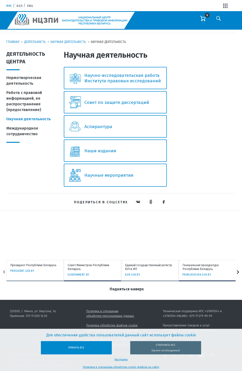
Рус (9, 6)
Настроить (121, 359)
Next (238, 272)
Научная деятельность (68, 42)
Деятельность (35, 42)
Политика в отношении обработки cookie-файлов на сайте (121, 367)
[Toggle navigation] (231, 21)
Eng (30, 6)
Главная (12, 42)
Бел (19, 6)
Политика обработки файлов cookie (112, 325)
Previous (4, 272)
